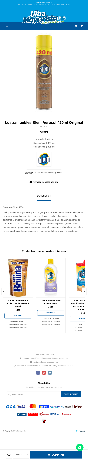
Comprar (58, 455)
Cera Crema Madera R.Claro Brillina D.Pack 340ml (18, 303)
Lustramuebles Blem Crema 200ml (50, 302)
